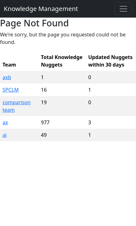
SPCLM (11, 89)
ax (5, 122)
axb (7, 77)
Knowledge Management (41, 8)
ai (5, 135)
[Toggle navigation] (123, 9)
